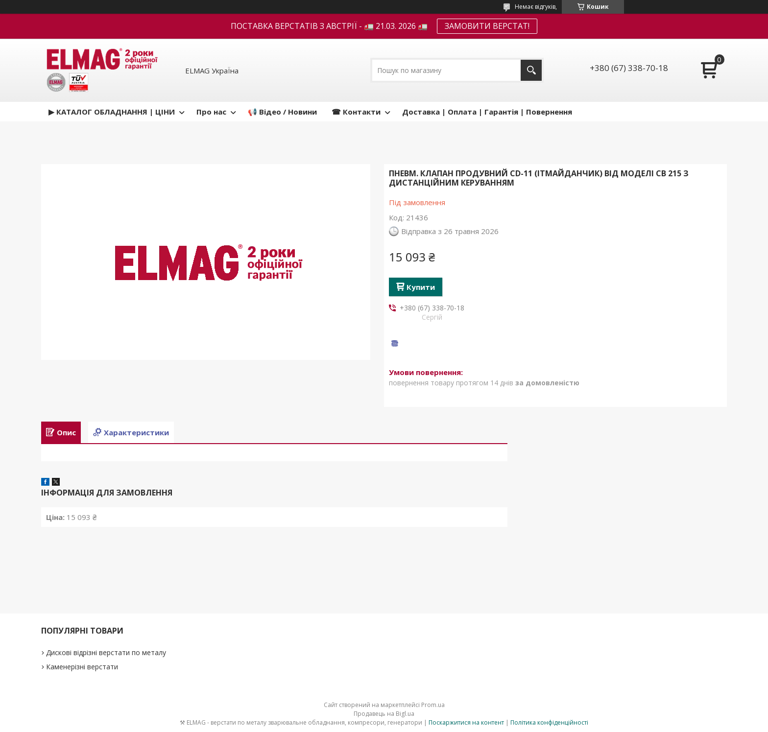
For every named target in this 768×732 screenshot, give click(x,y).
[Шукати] (531, 70)
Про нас (211, 112)
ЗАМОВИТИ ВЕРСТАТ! (487, 26)
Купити (421, 287)
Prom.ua (433, 705)
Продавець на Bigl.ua (384, 713)
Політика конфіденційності (549, 722)
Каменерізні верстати (82, 666)
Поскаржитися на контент (466, 722)
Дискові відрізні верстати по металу (106, 652)
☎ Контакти (356, 112)
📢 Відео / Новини (282, 112)
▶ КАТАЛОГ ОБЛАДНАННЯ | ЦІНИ (111, 112)
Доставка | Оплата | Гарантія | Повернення (487, 112)
